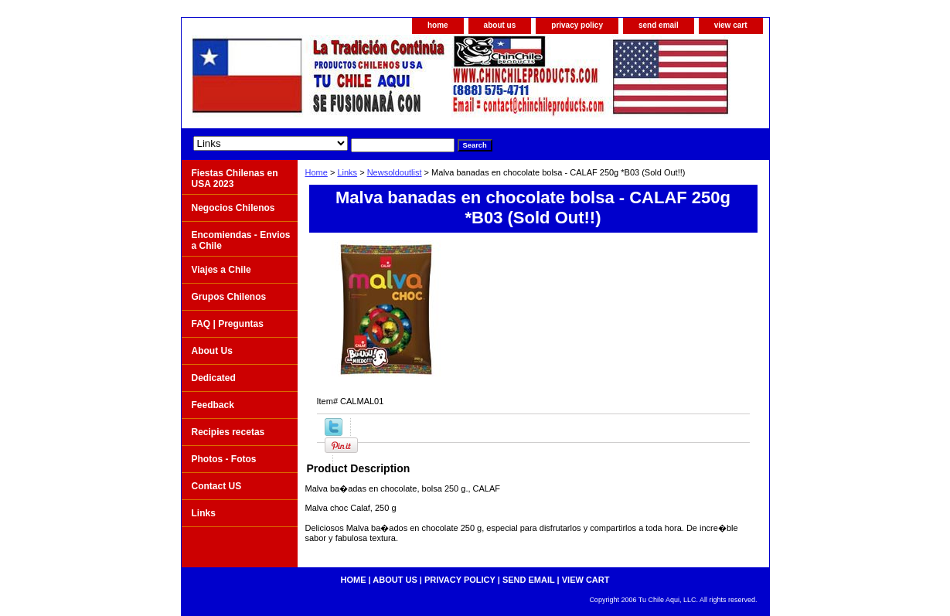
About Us (212, 350)
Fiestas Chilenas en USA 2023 (235, 178)
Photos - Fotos (224, 459)
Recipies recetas (228, 432)
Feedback (213, 405)
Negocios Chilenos (233, 207)
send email (658, 25)
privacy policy (577, 25)
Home (316, 172)
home (437, 25)
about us (500, 25)
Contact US (217, 486)
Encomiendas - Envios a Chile (241, 240)
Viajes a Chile (221, 269)
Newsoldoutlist (394, 172)
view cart (730, 25)
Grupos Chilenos (229, 296)
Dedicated (214, 378)
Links (347, 172)
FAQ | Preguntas (228, 323)
